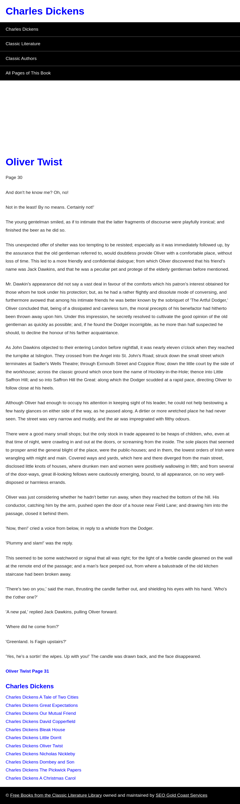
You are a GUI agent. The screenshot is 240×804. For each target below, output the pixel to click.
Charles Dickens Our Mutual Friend (41, 713)
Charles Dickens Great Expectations (42, 705)
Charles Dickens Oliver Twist (34, 745)
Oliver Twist (34, 161)
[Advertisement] (120, 115)
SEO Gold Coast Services (181, 795)
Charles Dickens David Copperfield (40, 721)
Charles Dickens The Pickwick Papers (43, 769)
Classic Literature (23, 43)
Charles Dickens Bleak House (35, 729)
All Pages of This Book (28, 72)
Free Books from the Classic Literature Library (56, 795)
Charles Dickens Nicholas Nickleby (40, 753)
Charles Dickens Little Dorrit (33, 737)
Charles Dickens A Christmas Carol (41, 778)
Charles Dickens (45, 11)
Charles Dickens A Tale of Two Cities (42, 697)
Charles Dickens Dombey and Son (40, 762)
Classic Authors (21, 58)
